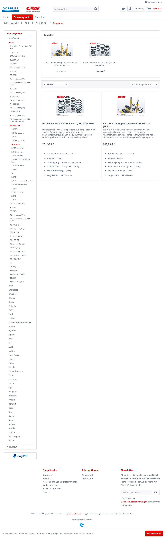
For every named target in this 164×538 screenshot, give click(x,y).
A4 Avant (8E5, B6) (17, 108)
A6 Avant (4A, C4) (17, 229)
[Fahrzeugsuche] (22, 17)
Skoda (11, 416)
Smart (11, 420)
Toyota (12, 432)
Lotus (11, 363)
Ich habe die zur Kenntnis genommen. (140, 501)
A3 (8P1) (13, 75)
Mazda (12, 367)
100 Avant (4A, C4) (17, 56)
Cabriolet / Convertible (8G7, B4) (21, 47)
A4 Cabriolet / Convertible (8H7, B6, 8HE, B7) (20, 120)
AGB (45, 491)
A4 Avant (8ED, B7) (17, 115)
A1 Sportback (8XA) (17, 67)
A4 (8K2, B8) (15, 125)
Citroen (12, 298)
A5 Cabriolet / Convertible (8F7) (20, 220)
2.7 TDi (14, 137)
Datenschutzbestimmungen (134, 501)
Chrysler (12, 294)
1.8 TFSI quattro (17, 133)
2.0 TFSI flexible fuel (19, 184)
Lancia (12, 351)
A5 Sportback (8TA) (17, 215)
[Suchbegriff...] (75, 9)
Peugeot (12, 391)
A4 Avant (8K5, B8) (17, 203)
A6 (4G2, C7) (15, 247)
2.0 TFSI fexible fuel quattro (22, 181)
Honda (12, 326)
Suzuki (12, 428)
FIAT (11, 310)
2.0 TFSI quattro (17, 165)
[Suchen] (96, 9)
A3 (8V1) (13, 89)
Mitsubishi (14, 379)
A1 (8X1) (13, 63)
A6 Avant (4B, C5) (17, 236)
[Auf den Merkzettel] (66, 175)
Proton (12, 399)
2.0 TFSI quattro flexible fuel (20, 160)
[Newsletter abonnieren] (156, 492)
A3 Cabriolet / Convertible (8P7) (20, 83)
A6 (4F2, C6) (14, 240)
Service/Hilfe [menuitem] (152, 2)
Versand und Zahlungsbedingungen (60, 481)
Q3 (11, 263)
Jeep (11, 338)
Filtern (48, 84)
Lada (11, 346)
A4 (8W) (13, 207)
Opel (11, 387)
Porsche (12, 395)
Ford (11, 314)
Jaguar (12, 334)
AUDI (11, 42)
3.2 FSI (14, 169)
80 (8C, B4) (14, 52)
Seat (11, 412)
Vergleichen (51, 175)
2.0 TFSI (14, 200)
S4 (12, 173)
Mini (11, 375)
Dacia (11, 302)
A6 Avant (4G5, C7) (17, 251)
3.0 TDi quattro (17, 152)
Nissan (12, 383)
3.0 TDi (14, 177)
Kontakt (46, 478)
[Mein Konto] (136, 9)
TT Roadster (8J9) (17, 282)
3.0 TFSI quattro (17, 140)
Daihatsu (13, 306)
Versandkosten (75, 514)
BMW (11, 285)
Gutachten (12, 446)
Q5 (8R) (13, 266)
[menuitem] (75, 9)
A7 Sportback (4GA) (18, 255)
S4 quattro (15, 144)
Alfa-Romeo (14, 38)
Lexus (11, 359)
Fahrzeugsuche (14, 33)
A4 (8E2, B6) (15, 104)
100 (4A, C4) (15, 60)
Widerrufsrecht (50, 485)
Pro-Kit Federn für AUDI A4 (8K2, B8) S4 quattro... (100, 64)
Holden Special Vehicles (20, 322)
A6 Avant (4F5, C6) (17, 244)
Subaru (12, 424)
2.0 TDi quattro (17, 155)
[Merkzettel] (123, 9)
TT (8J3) (13, 278)
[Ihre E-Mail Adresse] (136, 492)
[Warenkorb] (154, 9)
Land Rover (14, 355)
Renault (12, 403)
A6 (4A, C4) (14, 225)
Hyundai (12, 330)
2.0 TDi (14, 196)
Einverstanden (154, 533)
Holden (12, 318)
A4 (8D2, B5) (15, 96)
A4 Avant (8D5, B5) (17, 100)
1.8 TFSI (14, 129)
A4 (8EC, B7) (15, 111)
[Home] (6, 17)
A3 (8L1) (13, 71)
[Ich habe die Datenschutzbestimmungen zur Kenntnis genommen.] (122, 498)
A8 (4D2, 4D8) (15, 259)
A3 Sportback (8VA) (17, 92)
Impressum (87, 478)
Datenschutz (88, 475)
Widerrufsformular (52, 488)
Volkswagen (14, 436)
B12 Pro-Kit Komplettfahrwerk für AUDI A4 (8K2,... (61, 64)
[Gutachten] (40, 17)
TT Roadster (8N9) (17, 274)
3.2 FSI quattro (17, 148)
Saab (11, 408)
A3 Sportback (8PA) (17, 79)
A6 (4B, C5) (14, 232)
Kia (10, 342)
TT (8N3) (13, 270)
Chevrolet (13, 289)
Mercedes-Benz (16, 371)
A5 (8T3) (13, 211)
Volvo (11, 440)
